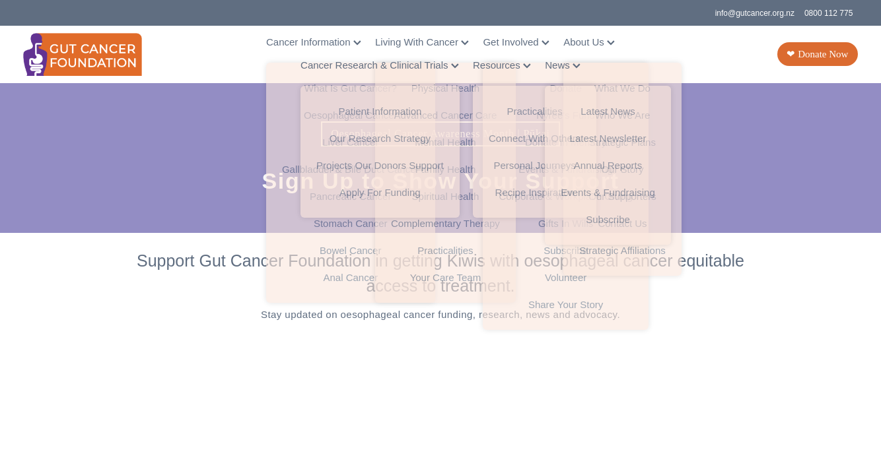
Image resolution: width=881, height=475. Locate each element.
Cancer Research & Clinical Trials (379, 65)
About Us (589, 42)
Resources (502, 65)
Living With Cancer (422, 42)
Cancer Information (313, 42)
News (563, 65)
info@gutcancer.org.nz (754, 13)
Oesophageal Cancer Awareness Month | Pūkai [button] (440, 133)
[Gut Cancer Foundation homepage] (106, 54)
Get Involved (516, 42)
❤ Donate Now (817, 54)
